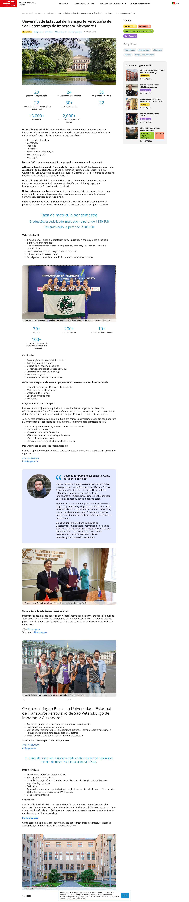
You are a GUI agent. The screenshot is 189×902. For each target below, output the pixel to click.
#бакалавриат (61, 32)
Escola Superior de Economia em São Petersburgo (152, 71)
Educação (144, 26)
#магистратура (75, 32)
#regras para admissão (43, 32)
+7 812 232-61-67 (30, 745)
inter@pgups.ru (30, 461)
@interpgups (33, 629)
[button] (24, 699)
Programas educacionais (141, 4)
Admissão (51, 13)
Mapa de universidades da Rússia (112, 4)
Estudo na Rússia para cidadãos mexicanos (149, 115)
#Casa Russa (130, 50)
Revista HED (63, 4)
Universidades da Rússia (85, 4)
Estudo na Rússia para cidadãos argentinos (149, 86)
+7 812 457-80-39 (30, 458)
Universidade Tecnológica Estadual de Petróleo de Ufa (151, 100)
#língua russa (144, 50)
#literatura (157, 50)
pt (175, 3)
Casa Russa (130, 36)
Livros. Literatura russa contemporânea (150, 129)
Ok (125, 895)
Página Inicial (27, 13)
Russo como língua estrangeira (138, 31)
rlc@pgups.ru (29, 748)
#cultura (128, 55)
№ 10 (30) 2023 (90, 32)
